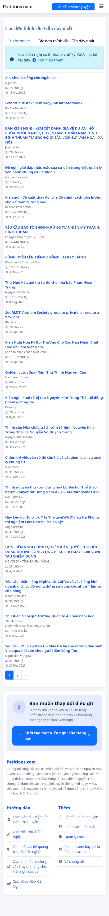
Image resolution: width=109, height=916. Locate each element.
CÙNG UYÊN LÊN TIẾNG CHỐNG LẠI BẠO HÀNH (45, 257)
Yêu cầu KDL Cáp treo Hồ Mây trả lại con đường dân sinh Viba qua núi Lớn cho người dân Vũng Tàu (53, 648)
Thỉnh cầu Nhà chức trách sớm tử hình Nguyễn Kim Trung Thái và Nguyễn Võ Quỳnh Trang (49, 429)
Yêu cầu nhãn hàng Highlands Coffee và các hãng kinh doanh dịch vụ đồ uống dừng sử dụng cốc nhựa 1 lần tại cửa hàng (53, 586)
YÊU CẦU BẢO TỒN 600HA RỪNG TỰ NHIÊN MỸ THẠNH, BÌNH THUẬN (52, 229)
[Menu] (101, 6)
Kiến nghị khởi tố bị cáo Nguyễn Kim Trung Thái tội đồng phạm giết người (54, 400)
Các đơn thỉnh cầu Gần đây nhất (66, 41)
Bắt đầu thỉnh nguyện (73, 6)
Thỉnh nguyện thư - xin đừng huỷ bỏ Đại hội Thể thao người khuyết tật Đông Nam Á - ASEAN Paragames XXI (52, 489)
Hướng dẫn (18, 808)
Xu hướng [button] (18, 41)
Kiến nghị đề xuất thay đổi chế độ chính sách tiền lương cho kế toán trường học (53, 199)
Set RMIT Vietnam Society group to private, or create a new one (52, 314)
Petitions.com (17, 7)
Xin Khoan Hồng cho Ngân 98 (30, 77)
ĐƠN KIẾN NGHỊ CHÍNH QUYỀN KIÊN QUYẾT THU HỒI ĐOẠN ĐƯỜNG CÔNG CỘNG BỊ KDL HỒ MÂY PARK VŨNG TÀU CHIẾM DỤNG (53, 551)
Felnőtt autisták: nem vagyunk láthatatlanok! (44, 103)
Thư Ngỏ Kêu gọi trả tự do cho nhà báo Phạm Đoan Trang (49, 284)
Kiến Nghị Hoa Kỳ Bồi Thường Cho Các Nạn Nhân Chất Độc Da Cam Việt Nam (51, 344)
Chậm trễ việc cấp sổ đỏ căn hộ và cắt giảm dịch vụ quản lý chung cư (54, 459)
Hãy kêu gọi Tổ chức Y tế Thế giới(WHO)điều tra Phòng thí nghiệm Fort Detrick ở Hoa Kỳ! (52, 519)
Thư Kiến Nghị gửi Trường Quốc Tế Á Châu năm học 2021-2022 (49, 618)
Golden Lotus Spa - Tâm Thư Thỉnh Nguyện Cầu (45, 372)
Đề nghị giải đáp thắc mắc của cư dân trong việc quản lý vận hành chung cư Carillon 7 (53, 169)
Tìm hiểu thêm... (49, 60)
